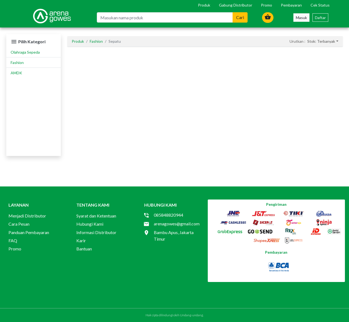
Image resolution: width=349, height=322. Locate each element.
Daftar (320, 17)
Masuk (301, 17)
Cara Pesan (18, 223)
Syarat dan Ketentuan (96, 215)
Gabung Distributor (235, 5)
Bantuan (84, 248)
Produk (204, 5)
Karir (81, 240)
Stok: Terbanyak (321, 41)
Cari (240, 17)
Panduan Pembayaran (28, 232)
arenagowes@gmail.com (177, 223)
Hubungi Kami (89, 223)
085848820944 (168, 214)
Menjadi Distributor (27, 215)
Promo (266, 5)
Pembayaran (291, 5)
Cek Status (320, 5)
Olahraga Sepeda (25, 52)
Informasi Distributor (96, 232)
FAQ (12, 240)
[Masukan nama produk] (165, 17)
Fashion (17, 62)
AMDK (16, 72)
